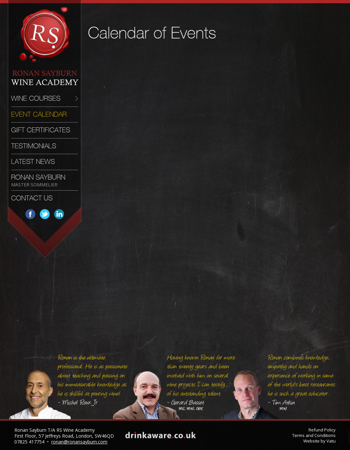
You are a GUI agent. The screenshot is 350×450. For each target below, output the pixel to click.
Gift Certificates (40, 130)
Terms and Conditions (314, 435)
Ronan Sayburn (38, 180)
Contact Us (32, 198)
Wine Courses (35, 98)
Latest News (33, 161)
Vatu (331, 441)
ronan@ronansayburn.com (79, 442)
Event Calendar (39, 114)
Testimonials (33, 146)
